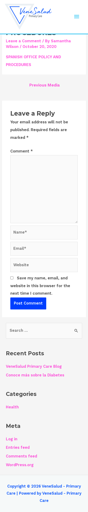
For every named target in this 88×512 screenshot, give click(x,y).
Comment (21, 151)
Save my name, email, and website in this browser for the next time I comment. (40, 286)
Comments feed (21, 456)
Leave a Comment (23, 41)
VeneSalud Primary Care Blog (34, 366)
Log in (11, 439)
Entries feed (18, 447)
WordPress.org (20, 465)
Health (12, 407)
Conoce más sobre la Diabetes (35, 375)
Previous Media (44, 85)
